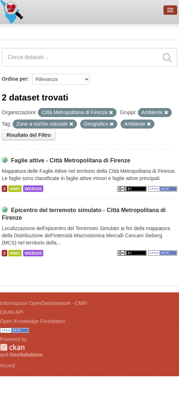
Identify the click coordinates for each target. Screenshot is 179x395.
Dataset (13, 31)
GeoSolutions (26, 355)
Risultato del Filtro (28, 135)
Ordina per (14, 79)
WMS (15, 188)
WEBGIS (33, 188)
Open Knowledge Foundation (32, 321)
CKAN (12, 347)
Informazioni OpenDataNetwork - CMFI (43, 303)
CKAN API (11, 312)
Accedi (7, 365)
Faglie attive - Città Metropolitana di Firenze (70, 160)
